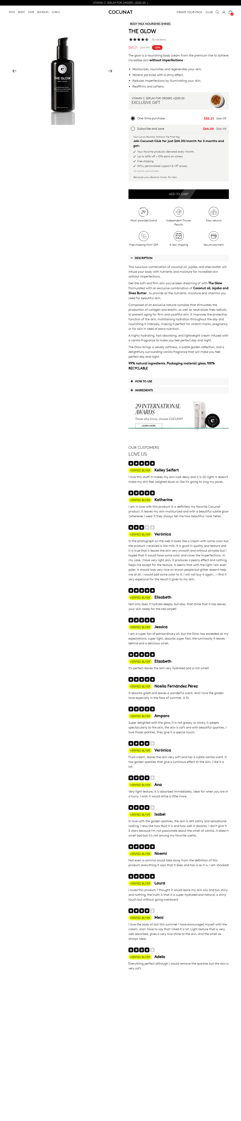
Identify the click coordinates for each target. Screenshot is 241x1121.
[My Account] (224, 12)
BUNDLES (43, 12)
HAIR (31, 12)
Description (141, 258)
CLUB (209, 12)
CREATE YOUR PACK (189, 12)
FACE (12, 12)
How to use (141, 381)
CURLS (56, 12)
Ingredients (141, 390)
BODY (21, 12)
